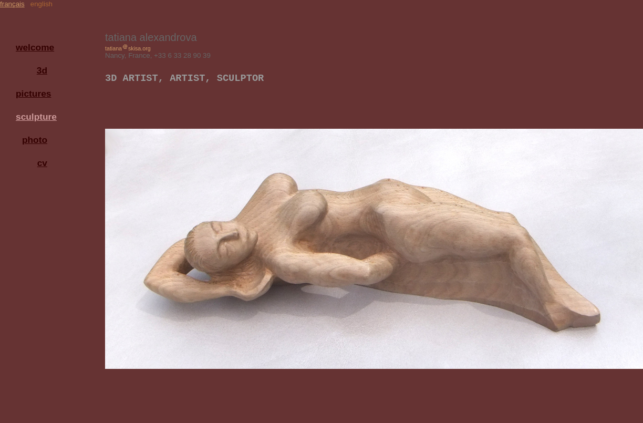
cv (42, 163)
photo (34, 140)
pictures (33, 93)
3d (42, 70)
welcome (34, 47)
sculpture (34, 116)
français (12, 4)
